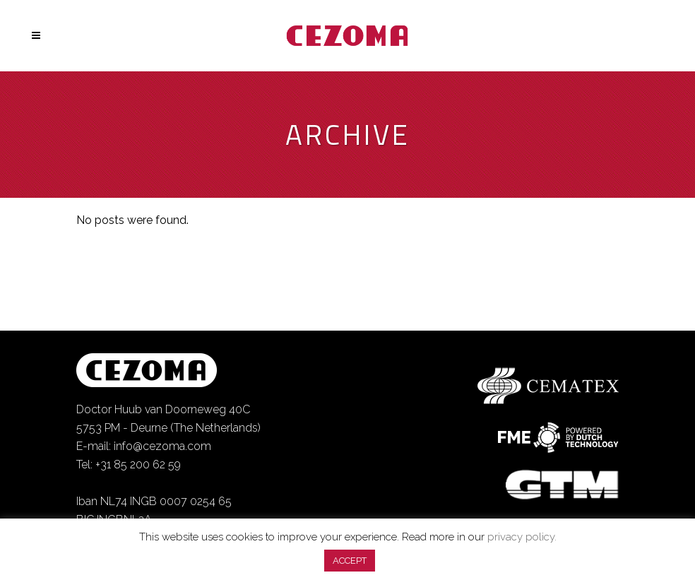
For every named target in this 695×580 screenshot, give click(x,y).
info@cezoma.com (162, 446)
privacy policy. (522, 537)
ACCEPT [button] (350, 560)
